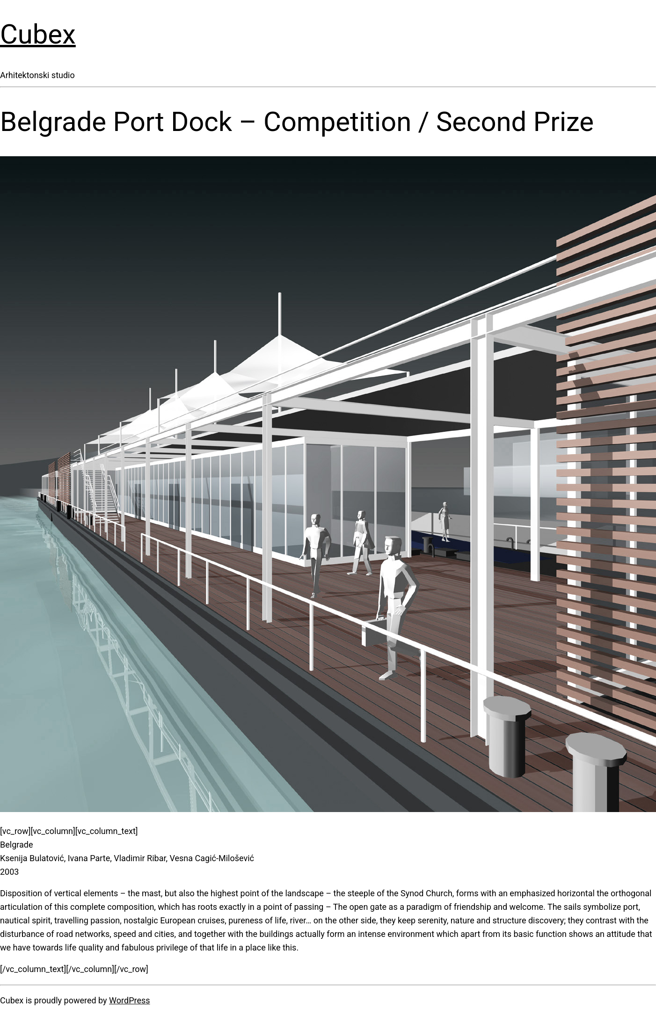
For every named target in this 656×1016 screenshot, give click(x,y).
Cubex (38, 34)
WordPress (129, 1000)
